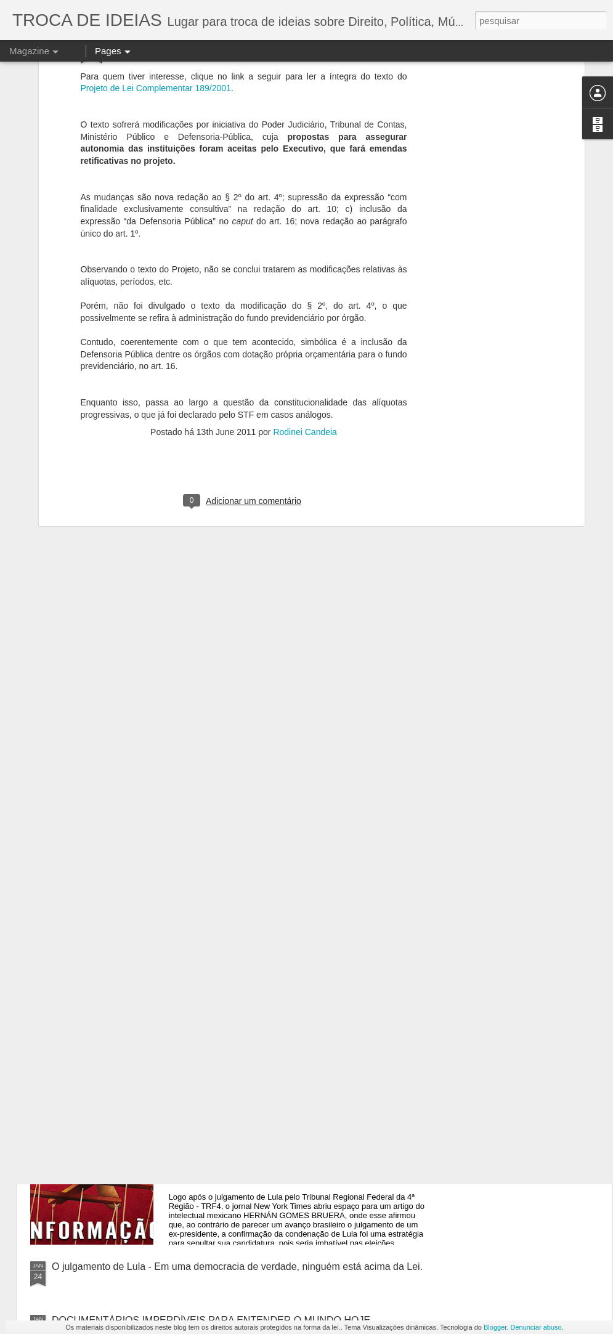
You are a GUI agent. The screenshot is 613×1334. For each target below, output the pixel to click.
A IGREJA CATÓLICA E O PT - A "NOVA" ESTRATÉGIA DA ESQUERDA (280, 992)
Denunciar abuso (535, 1327)
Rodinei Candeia (305, 281)
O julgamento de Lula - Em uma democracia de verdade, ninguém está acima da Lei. (237, 1266)
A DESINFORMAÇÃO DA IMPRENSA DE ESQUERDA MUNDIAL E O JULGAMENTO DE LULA (307, 1132)
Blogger (495, 1327)
